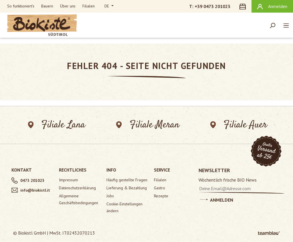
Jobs (110, 195)
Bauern (47, 6)
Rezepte (161, 195)
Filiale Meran (147, 125)
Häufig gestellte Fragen (126, 179)
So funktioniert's (20, 6)
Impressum (68, 179)
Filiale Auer (238, 125)
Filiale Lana (57, 125)
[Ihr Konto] (272, 6)
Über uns (68, 6)
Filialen (88, 6)
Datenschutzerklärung (77, 187)
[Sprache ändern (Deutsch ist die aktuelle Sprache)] (109, 6)
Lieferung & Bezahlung (126, 187)
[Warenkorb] (244, 6)
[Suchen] (272, 25)
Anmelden (216, 199)
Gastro (159, 187)
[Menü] (286, 25)
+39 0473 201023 (212, 6)
